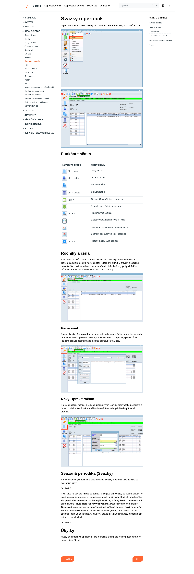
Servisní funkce (31, 106)
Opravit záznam (31, 46)
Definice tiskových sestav (39, 133)
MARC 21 (92, 5)
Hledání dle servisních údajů (36, 98)
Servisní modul (33, 124)
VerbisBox (105, 5)
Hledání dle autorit (32, 95)
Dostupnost (29, 76)
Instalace (30, 18)
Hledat (27, 39)
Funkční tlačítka (155, 23)
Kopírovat (28, 50)
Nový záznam (30, 43)
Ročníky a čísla (155, 28)
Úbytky (151, 45)
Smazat (27, 54)
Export (27, 84)
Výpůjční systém (33, 119)
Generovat (155, 31)
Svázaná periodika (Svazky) (160, 40)
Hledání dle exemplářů (34, 91)
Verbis (37, 5)
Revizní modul (30, 69)
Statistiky (30, 115)
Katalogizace (32, 31)
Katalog (29, 111)
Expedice (28, 72)
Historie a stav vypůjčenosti (36, 102)
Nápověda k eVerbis (74, 5)
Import (27, 80)
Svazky (27, 57)
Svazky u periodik (32, 61)
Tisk (26, 65)
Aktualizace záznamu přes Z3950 (39, 87)
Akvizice (29, 27)
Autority (29, 128)
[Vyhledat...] (139, 5)
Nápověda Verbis (52, 5)
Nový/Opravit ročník (159, 35)
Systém (28, 22)
